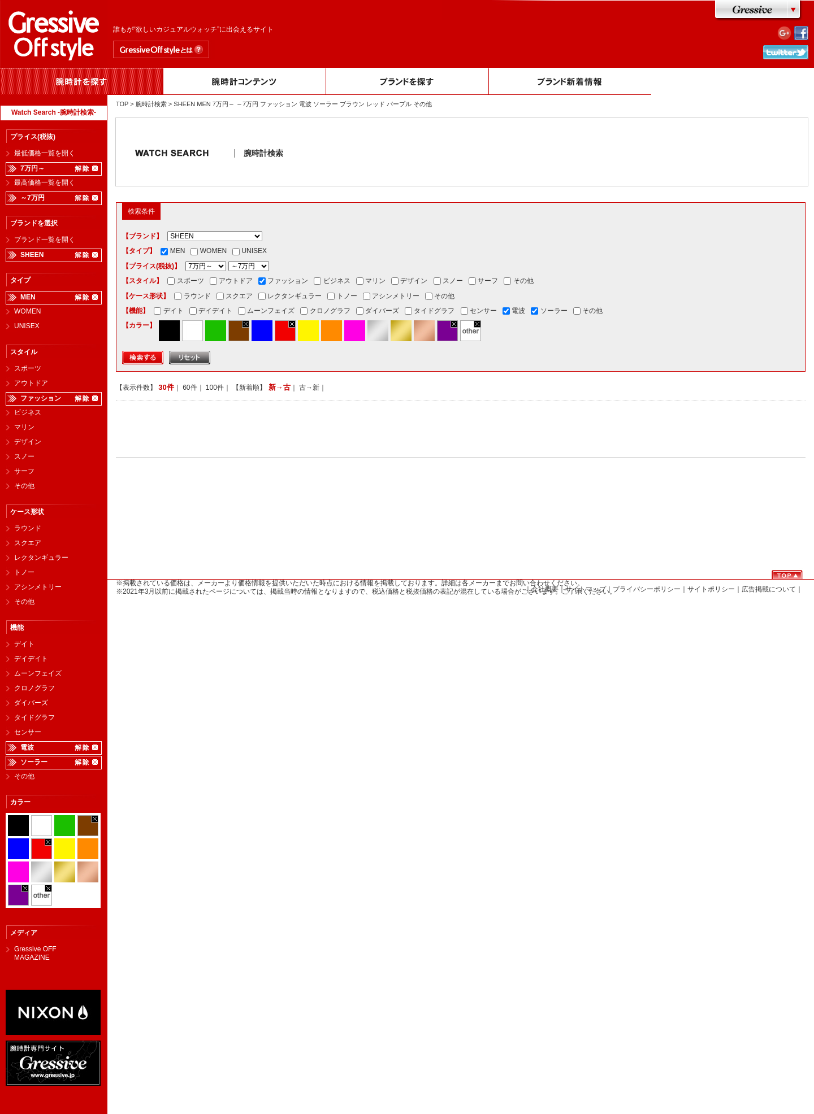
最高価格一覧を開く (44, 182)
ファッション (40, 398)
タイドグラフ (34, 717)
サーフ (24, 471)
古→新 (309, 387)
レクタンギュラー (41, 558)
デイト (24, 644)
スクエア (27, 543)
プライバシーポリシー (647, 589)
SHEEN (32, 255)
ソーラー (33, 762)
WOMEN (27, 311)
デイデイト (31, 659)
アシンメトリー (38, 587)
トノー (24, 572)
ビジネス (27, 412)
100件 (215, 387)
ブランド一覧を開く (44, 239)
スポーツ (27, 368)
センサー (27, 732)
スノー (24, 456)
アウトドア (31, 383)
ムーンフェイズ (38, 673)
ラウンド (27, 528)
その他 (24, 486)
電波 (27, 747)
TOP (122, 104)
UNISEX (27, 326)
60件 (190, 387)
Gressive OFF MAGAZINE (35, 950)
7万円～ (32, 168)
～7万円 (32, 198)
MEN (28, 297)
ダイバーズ (31, 703)
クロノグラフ (34, 688)
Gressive (759, 10)
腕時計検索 (151, 104)
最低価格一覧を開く (44, 153)
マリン (24, 427)
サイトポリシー (711, 589)
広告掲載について (769, 589)
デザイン (27, 442)
